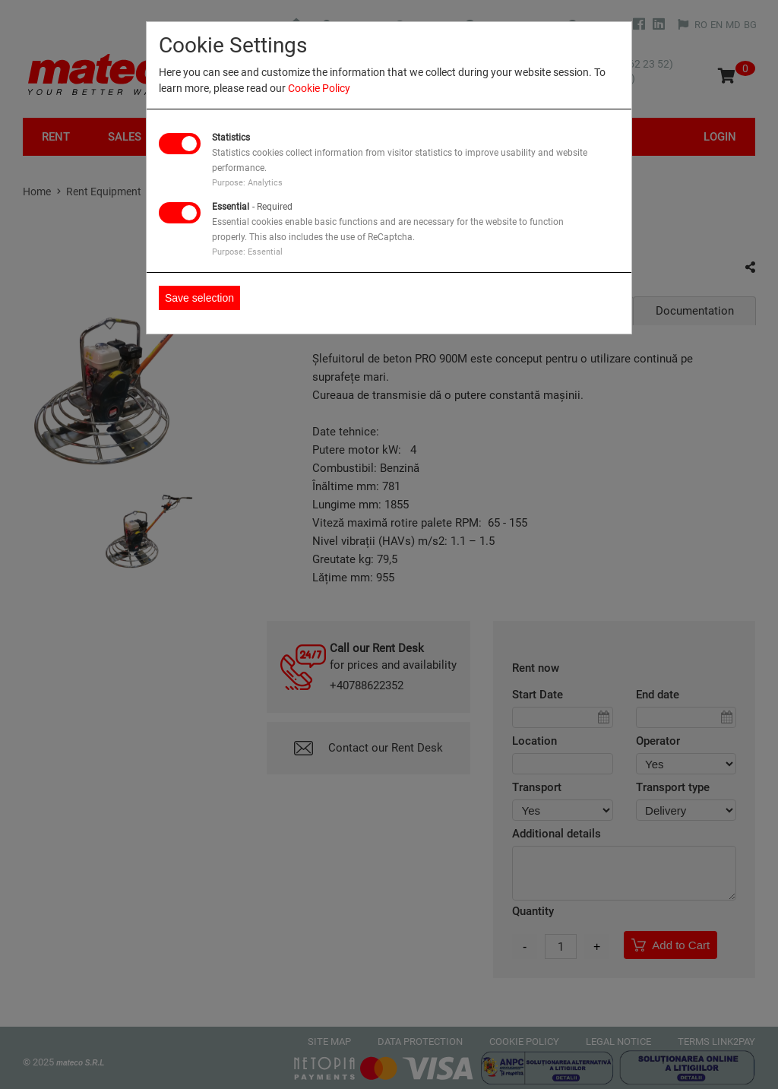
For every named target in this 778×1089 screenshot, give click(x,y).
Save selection (199, 298)
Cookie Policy (319, 88)
